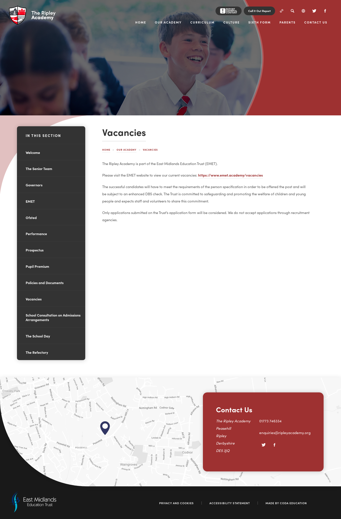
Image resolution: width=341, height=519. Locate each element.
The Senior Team (39, 168)
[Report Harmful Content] (229, 11)
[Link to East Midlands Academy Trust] (32, 511)
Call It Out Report (259, 11)
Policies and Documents (45, 282)
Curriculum (202, 22)
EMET (30, 201)
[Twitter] (314, 11)
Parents (287, 22)
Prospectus (34, 250)
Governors (34, 184)
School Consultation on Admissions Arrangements (53, 317)
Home (140, 22)
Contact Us (315, 22)
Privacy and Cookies (176, 503)
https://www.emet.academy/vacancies (230, 174)
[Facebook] (325, 11)
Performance (36, 233)
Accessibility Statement (229, 503)
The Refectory (37, 352)
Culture (231, 22)
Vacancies (34, 299)
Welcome (33, 152)
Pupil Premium (37, 266)
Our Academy (168, 22)
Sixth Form (259, 22)
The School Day (38, 336)
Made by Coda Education (286, 503)
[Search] (292, 11)
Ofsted (31, 217)
